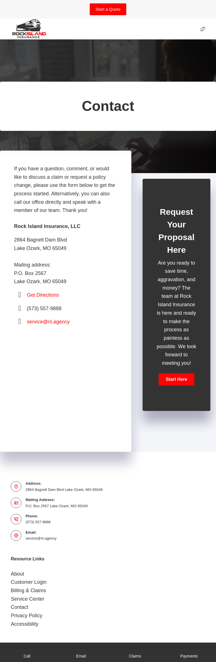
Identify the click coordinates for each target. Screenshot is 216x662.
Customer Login (28, 582)
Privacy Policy (26, 615)
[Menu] (202, 29)
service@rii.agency (48, 322)
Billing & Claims (28, 590)
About (17, 574)
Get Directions (43, 295)
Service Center (27, 599)
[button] (176, 379)
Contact (19, 607)
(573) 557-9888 (38, 522)
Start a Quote (107, 9)
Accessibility (24, 624)
